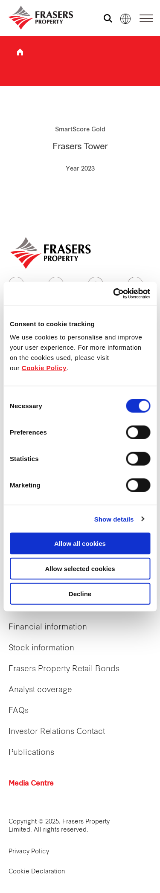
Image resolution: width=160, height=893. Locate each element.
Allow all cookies (80, 543)
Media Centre (31, 783)
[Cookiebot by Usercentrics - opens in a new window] (114, 293)
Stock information (41, 648)
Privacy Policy (29, 852)
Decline (80, 593)
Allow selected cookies (80, 568)
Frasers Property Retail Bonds (64, 669)
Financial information (48, 627)
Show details (114, 518)
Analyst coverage (40, 690)
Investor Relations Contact (57, 732)
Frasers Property (20, 52)
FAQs (19, 711)
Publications (31, 753)
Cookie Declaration (37, 872)
